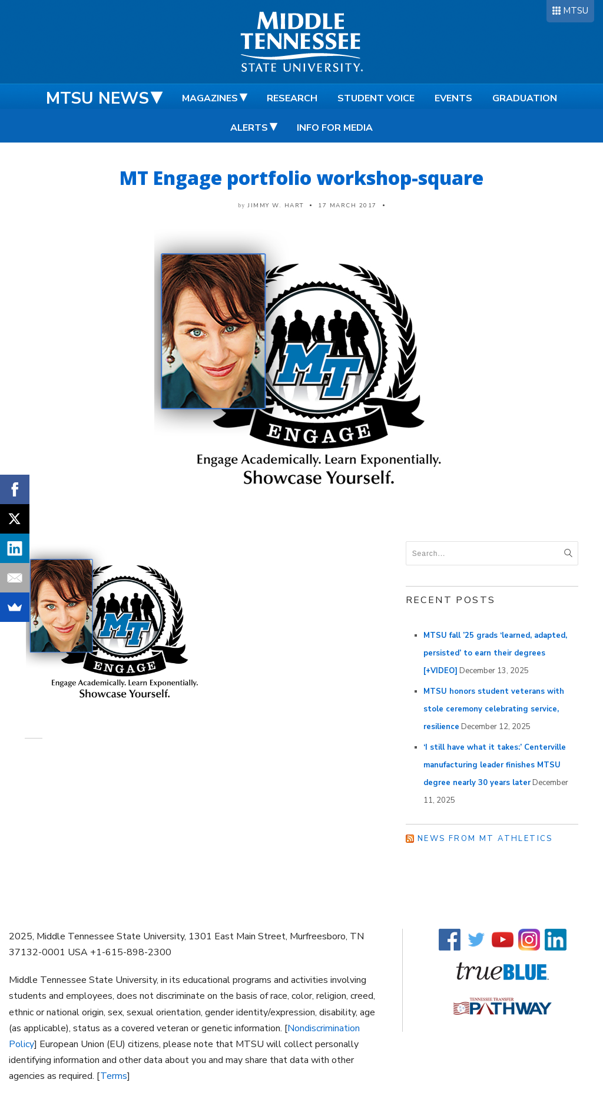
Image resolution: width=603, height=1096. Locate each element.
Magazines (210, 98)
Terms (113, 1075)
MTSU (575, 10)
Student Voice (376, 98)
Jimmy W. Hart (276, 205)
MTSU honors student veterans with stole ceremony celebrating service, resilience (493, 709)
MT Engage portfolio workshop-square (301, 177)
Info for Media (335, 127)
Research (292, 98)
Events (453, 98)
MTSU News (97, 98)
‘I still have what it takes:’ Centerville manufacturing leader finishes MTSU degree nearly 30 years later (494, 765)
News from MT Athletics (485, 838)
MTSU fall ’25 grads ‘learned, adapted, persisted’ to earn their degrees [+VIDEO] (495, 653)
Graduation (524, 98)
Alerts (249, 127)
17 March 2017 (347, 205)
